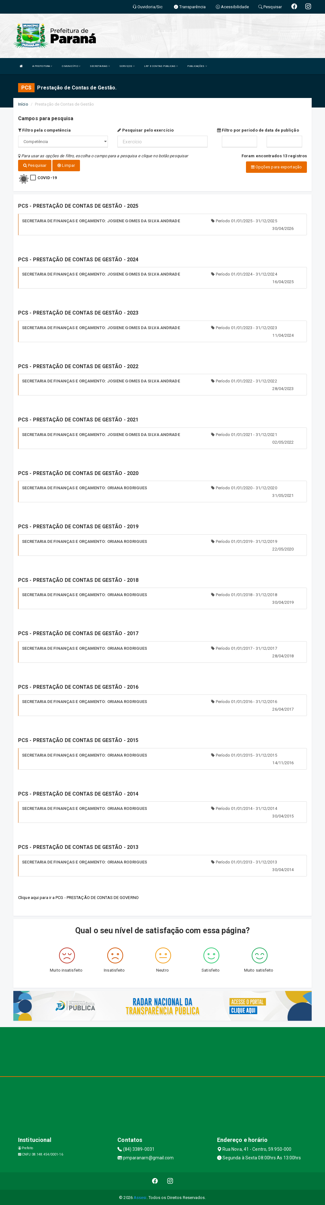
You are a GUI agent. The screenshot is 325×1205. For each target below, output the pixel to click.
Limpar (66, 165)
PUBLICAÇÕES (197, 66)
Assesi (140, 1197)
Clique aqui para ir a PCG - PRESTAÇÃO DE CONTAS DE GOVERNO (78, 897)
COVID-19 (47, 177)
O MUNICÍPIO (71, 66)
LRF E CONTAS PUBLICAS (161, 66)
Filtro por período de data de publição (258, 130)
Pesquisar (34, 165)
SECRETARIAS (100, 66)
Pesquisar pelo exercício (145, 130)
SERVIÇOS (127, 66)
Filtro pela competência (44, 130)
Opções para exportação (276, 167)
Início (23, 104)
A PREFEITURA (42, 66)
